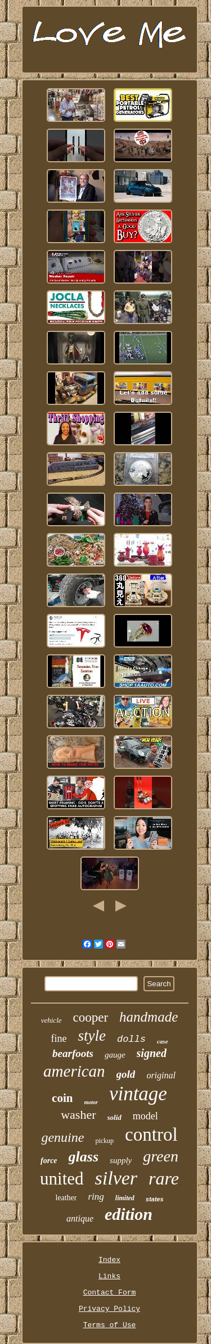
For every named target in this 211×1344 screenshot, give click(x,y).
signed (152, 1053)
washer (78, 1115)
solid (114, 1117)
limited (124, 1198)
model (145, 1116)
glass (83, 1157)
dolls (131, 1039)
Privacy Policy (109, 1309)
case (162, 1041)
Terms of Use (109, 1325)
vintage (138, 1094)
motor (90, 1102)
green (160, 1156)
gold (126, 1074)
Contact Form (109, 1292)
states (155, 1199)
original (161, 1075)
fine (58, 1038)
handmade (148, 1016)
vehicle (51, 1020)
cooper (91, 1017)
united (62, 1178)
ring (96, 1196)
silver (116, 1178)
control (151, 1134)
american (74, 1071)
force (49, 1160)
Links (109, 1276)
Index (109, 1260)
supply (121, 1160)
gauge (115, 1054)
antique (79, 1218)
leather (66, 1197)
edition (128, 1214)
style (91, 1035)
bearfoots (72, 1053)
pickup (104, 1141)
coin (62, 1098)
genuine (62, 1137)
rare (164, 1178)
